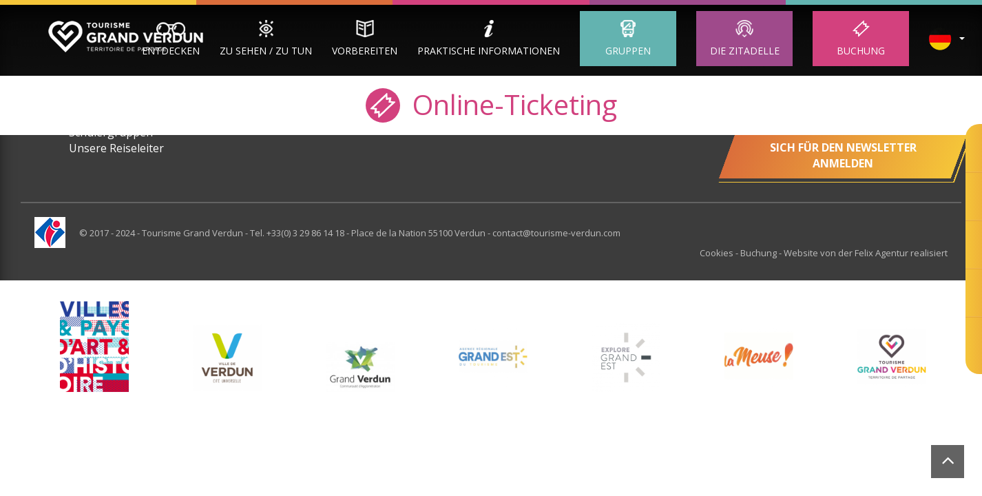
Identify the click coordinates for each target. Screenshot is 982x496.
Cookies (717, 253)
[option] (227, 357)
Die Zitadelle (745, 50)
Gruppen (628, 50)
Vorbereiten (364, 50)
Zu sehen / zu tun (266, 50)
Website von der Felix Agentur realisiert (866, 253)
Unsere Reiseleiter (116, 148)
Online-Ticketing (491, 103)
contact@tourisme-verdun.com (556, 233)
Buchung (861, 50)
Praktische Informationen (488, 50)
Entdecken (171, 50)
